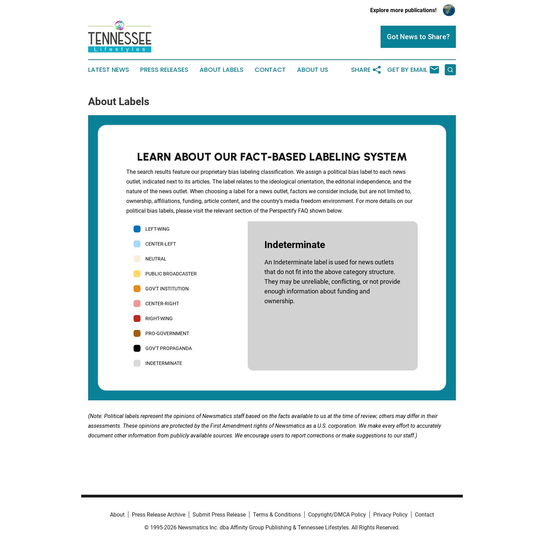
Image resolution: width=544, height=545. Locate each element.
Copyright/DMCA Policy (337, 514)
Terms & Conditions (277, 514)
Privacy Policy (390, 514)
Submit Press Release (219, 514)
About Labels (221, 70)
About (117, 514)
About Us (312, 70)
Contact (270, 70)
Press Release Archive (158, 514)
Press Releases (164, 70)
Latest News (108, 70)
